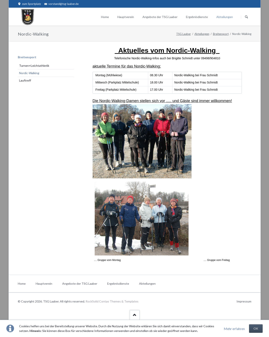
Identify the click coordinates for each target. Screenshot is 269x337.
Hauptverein (125, 17)
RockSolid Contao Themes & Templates (112, 301)
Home (105, 17)
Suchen (246, 17)
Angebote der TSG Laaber (159, 17)
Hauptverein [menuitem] (44, 283)
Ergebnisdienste (197, 17)
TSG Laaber (183, 34)
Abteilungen (224, 17)
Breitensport (221, 34)
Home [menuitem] (22, 283)
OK (256, 328)
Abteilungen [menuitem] (147, 283)
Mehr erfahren (234, 329)
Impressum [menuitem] (244, 301)
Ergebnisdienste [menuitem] (118, 283)
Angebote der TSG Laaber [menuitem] (79, 283)
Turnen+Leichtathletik (34, 65)
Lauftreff (25, 80)
